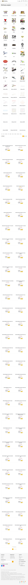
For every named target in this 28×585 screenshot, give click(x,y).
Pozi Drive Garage (22, 64)
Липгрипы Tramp (5, 15)
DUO (5, 48)
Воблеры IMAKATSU (14, 89)
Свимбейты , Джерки (22, 15)
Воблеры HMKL (5, 89)
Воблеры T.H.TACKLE (22, 113)
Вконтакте (2, 565)
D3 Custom (5, 40)
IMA (13, 56)
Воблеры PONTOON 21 (22, 97)
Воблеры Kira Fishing (5, 97)
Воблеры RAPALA (14, 105)
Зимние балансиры (22, 130)
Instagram (3, 565)
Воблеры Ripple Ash (22, 105)
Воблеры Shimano (5, 113)
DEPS (22, 40)
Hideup (5, 56)
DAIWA (14, 40)
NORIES (14, 64)
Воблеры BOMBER (5, 130)
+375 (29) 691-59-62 (22, 561)
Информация (12, 554)
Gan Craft (22, 48)
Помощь (20, 554)
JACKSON (22, 56)
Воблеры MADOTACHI (14, 97)
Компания (2, 554)
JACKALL (5, 23)
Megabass (22, 23)
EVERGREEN (13, 48)
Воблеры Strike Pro (14, 113)
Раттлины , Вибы (14, 15)
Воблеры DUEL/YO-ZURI (14, 130)
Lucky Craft (5, 64)
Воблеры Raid (5, 105)
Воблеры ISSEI (22, 89)
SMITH (14, 23)
